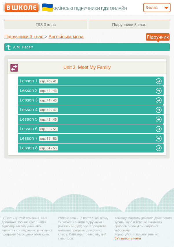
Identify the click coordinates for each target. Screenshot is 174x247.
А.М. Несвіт (23, 47)
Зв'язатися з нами (128, 238)
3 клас (46, 24)
